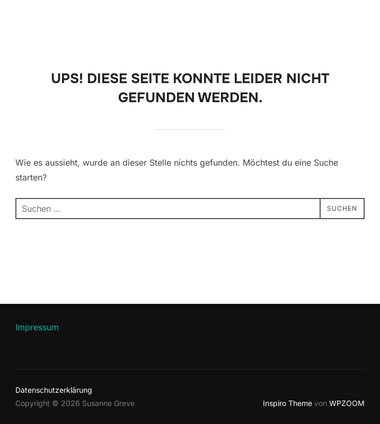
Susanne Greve (77, 21)
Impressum (37, 327)
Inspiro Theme (287, 403)
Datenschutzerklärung (53, 389)
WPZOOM (347, 403)
